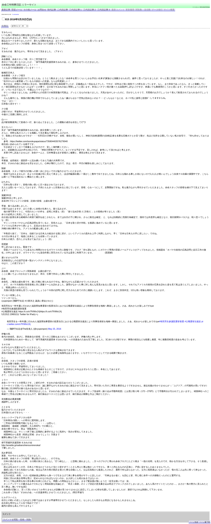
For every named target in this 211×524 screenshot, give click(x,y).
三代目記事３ (103, 9)
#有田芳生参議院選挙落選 (171, 321)
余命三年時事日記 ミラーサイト (19, 4)
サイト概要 (169, 9)
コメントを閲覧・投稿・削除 (17, 519)
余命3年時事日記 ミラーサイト (46, 510)
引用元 (5, 26)
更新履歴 (130, 9)
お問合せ (42, 9)
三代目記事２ (89, 9)
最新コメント (118, 9)
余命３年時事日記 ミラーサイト (29, 510)
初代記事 (51, 9)
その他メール (29, 9)
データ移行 (157, 9)
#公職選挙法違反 (193, 321)
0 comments (15, 14)
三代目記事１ (75, 9)
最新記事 (6, 9)
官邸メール (16, 9)
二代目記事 (62, 9)
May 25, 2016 (54, 329)
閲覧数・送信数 (143, 9)
